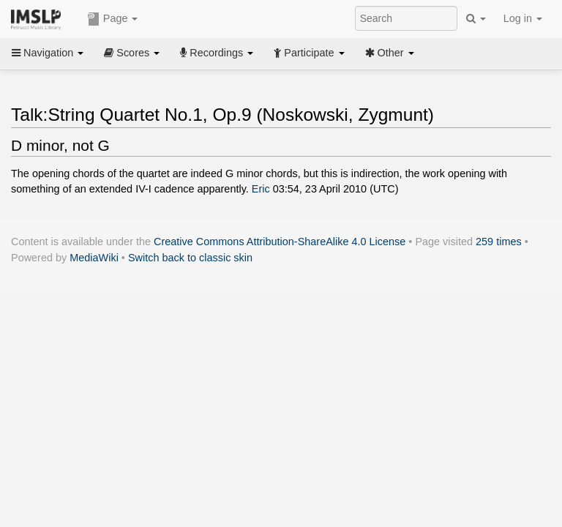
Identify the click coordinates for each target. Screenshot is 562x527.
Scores (132, 53)
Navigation (47, 53)
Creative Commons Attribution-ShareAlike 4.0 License (279, 241)
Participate (309, 53)
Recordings (216, 53)
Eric (261, 189)
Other (389, 53)
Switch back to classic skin (190, 258)
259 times (499, 241)
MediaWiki (94, 258)
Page (112, 19)
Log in (522, 18)
